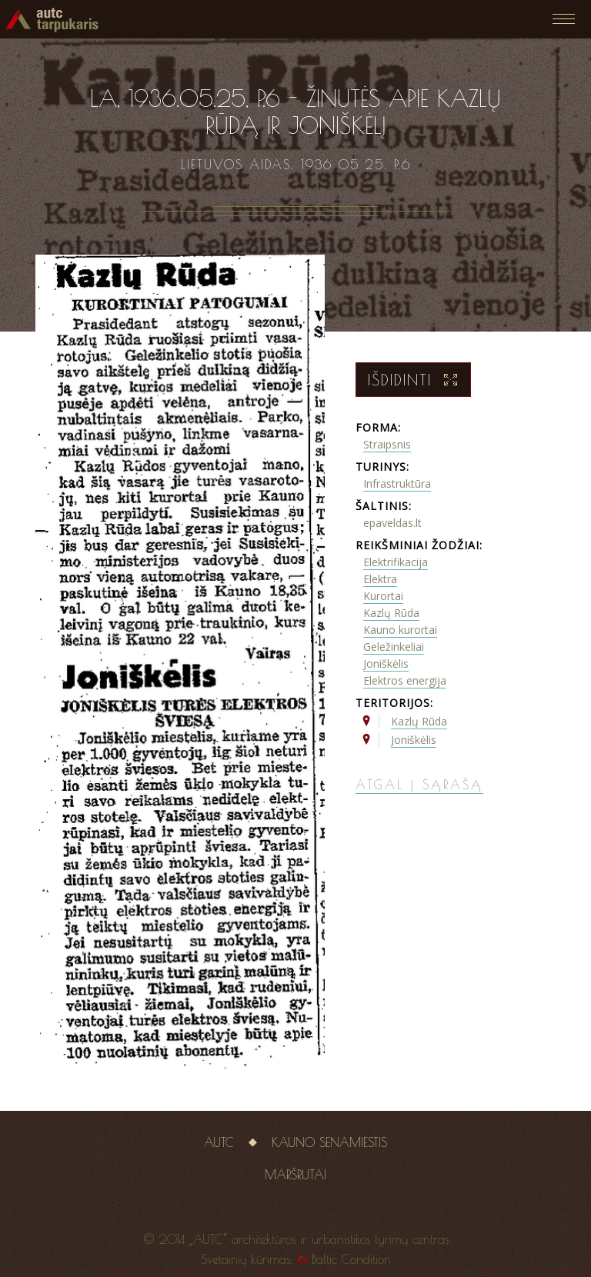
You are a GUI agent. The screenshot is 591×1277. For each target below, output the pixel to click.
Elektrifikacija (395, 562)
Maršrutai (295, 1175)
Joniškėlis (386, 663)
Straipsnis (387, 444)
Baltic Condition (351, 1259)
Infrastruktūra (397, 483)
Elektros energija (404, 680)
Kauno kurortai (400, 629)
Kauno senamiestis (329, 1142)
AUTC (219, 1142)
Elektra (380, 579)
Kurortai (383, 595)
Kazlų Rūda (391, 612)
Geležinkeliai (393, 646)
